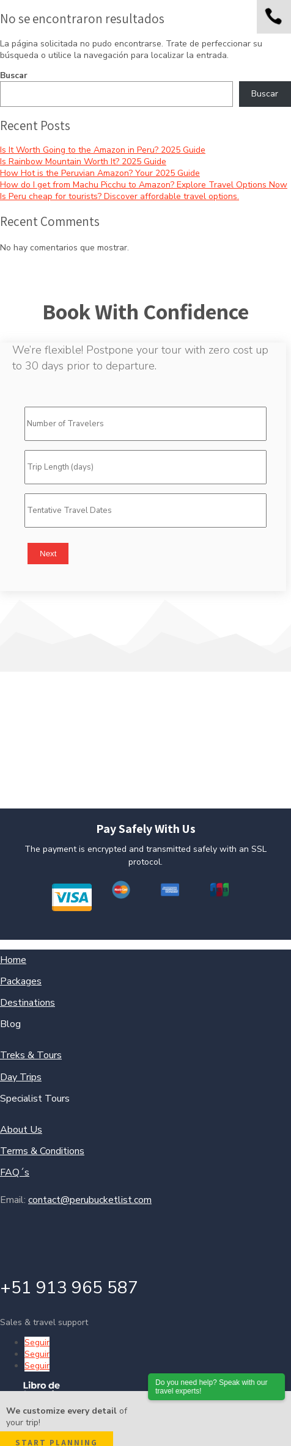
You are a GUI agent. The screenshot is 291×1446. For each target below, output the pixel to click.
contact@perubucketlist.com (90, 1200)
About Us (21, 1129)
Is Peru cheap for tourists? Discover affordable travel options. (119, 196)
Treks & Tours (31, 1055)
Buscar (14, 75)
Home (13, 960)
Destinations (27, 1002)
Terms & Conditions (42, 1151)
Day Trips (21, 1077)
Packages (21, 981)
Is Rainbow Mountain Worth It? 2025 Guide (83, 161)
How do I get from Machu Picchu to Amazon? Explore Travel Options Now (143, 185)
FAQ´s (14, 1172)
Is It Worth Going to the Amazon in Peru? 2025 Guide (102, 150)
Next (48, 553)
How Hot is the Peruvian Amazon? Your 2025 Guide (100, 173)
